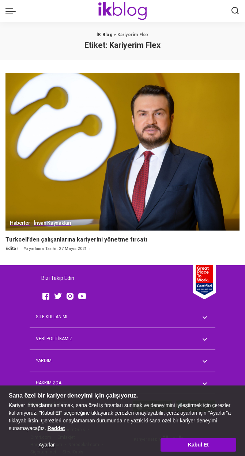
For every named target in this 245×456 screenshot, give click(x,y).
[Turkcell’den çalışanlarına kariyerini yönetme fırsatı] (122, 152)
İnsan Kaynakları (52, 223)
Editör (11, 248)
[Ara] (235, 11)
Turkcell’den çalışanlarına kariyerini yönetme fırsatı (76, 239)
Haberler (20, 223)
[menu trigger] (12, 11)
